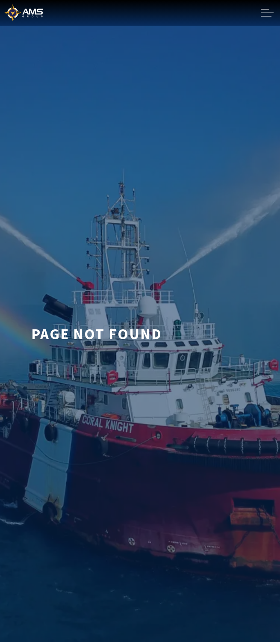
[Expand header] (267, 13)
